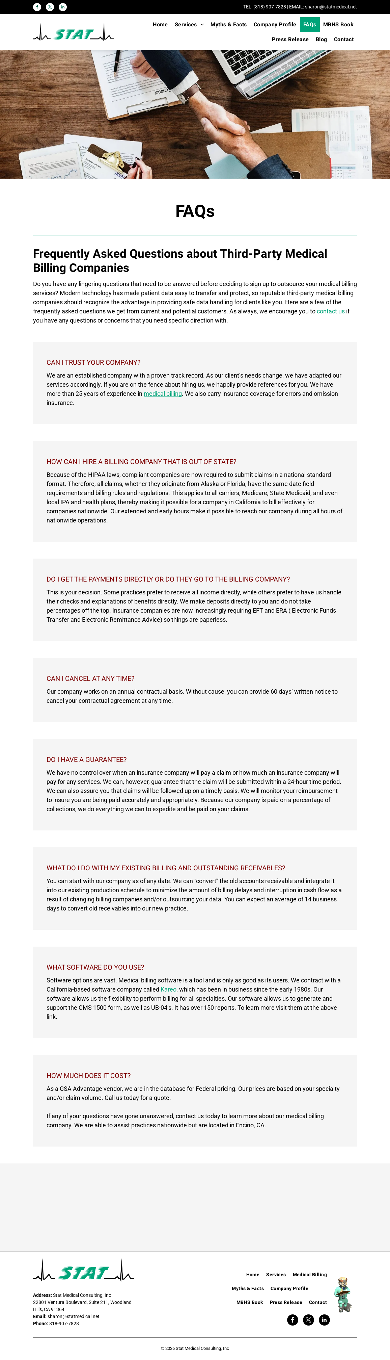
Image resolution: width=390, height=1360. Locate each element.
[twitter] (50, 8)
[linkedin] (63, 8)
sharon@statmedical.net (331, 6)
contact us (331, 311)
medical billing (163, 393)
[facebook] (37, 8)
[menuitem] (160, 24)
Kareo (168, 989)
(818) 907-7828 (269, 6)
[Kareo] (89, 1207)
